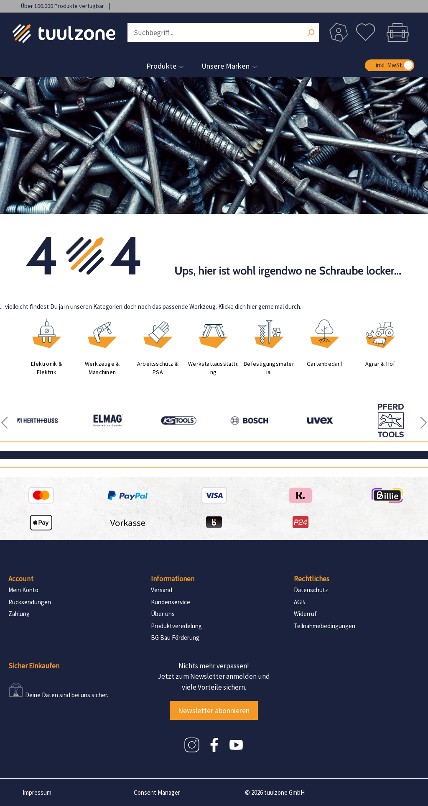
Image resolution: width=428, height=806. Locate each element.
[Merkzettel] (365, 32)
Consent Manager (157, 792)
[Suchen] (310, 33)
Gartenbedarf (324, 363)
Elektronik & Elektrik (46, 368)
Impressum (37, 792)
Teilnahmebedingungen (324, 626)
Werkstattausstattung (213, 368)
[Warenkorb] (397, 32)
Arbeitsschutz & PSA (157, 368)
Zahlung (19, 614)
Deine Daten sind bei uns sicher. (66, 695)
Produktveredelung (176, 626)
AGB (299, 602)
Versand (161, 590)
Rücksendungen (29, 602)
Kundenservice (170, 602)
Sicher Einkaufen (33, 665)
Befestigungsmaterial (269, 368)
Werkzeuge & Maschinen (102, 368)
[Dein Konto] (338, 32)
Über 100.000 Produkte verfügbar (63, 6)
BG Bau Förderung (175, 638)
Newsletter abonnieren (214, 710)
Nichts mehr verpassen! (213, 665)
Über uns (163, 614)
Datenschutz (311, 590)
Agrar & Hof (380, 363)
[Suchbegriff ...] (223, 32)
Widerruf (305, 614)
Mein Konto (23, 590)
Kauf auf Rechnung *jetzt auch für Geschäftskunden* (86, 17)
